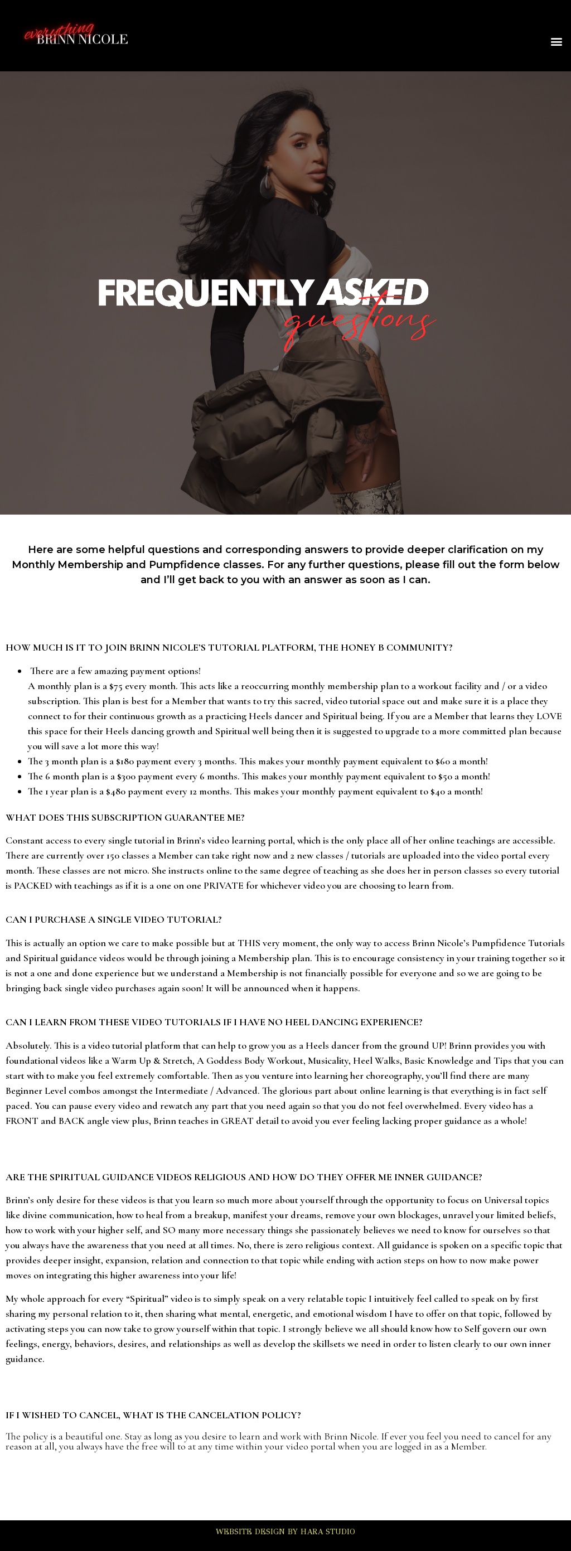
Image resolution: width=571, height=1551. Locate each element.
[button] (556, 41)
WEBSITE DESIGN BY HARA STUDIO (285, 1532)
